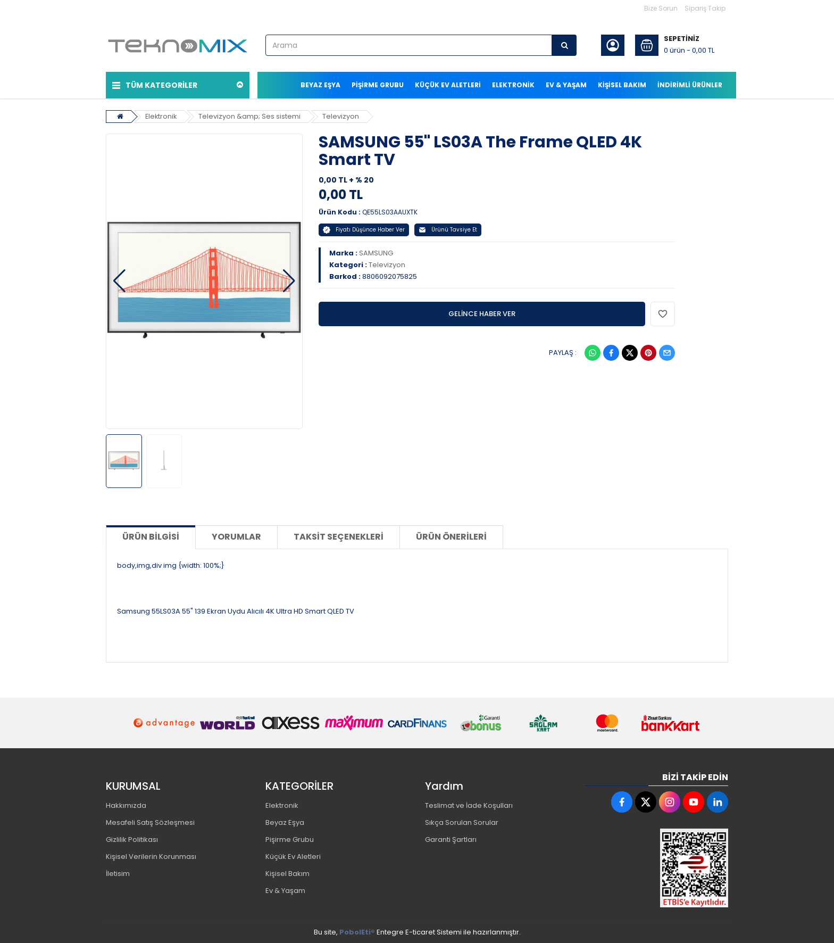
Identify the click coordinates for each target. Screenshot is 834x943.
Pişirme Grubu (289, 839)
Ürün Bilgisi (150, 536)
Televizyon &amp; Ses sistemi (251, 115)
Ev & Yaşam (285, 890)
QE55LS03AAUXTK (390, 211)
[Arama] (564, 45)
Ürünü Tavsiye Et (448, 229)
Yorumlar (236, 536)
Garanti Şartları (451, 839)
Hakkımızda (126, 805)
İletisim (118, 873)
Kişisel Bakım (287, 873)
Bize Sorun (661, 8)
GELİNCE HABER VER (481, 313)
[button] (119, 280)
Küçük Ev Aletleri (293, 856)
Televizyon (342, 115)
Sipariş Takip (705, 8)
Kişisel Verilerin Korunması (151, 856)
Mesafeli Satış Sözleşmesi (150, 822)
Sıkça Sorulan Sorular (461, 822)
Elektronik (161, 115)
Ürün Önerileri (451, 536)
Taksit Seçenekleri (338, 536)
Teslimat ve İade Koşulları (469, 805)
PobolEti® (357, 932)
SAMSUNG (376, 252)
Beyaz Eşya (284, 822)
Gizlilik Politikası (132, 839)
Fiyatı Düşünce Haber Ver (364, 229)
